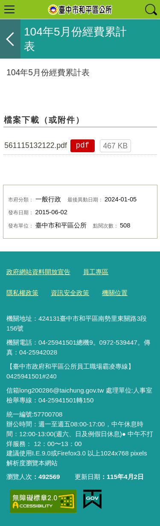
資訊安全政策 (70, 292)
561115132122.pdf (35, 145)
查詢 (150, 9)
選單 (9, 9)
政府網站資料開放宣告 (38, 271)
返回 (10, 39)
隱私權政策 (22, 292)
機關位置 (115, 292)
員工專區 (95, 271)
